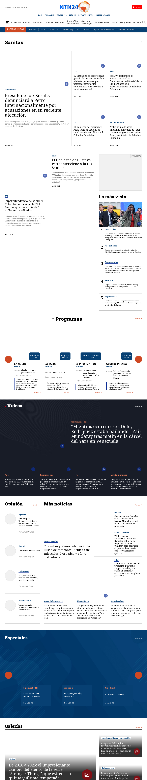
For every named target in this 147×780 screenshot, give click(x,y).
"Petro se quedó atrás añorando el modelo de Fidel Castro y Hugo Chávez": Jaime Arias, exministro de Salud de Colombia (125, 132)
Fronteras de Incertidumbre (31, 695)
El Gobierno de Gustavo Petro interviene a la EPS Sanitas (72, 164)
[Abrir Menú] (7, 22)
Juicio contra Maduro (49, 29)
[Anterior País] (140, 28)
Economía (37, 22)
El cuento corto (114, 694)
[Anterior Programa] (8, 359)
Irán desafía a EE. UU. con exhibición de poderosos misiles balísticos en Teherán (88, 387)
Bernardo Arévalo (117, 601)
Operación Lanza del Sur (104, 29)
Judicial (49, 22)
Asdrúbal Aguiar (28, 557)
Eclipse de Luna (108, 768)
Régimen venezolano (79, 422)
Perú (6, 475)
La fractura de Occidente (29, 550)
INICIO (39, 15)
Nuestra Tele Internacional (72, 22)
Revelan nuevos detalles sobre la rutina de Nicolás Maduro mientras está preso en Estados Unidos (123, 252)
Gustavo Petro (10, 90)
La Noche (20, 364)
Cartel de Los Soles (126, 29)
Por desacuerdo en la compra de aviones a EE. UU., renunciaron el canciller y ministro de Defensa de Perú (58, 386)
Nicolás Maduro (83, 29)
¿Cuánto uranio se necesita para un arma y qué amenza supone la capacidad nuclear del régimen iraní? (119, 386)
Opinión (137, 22)
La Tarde (50, 364)
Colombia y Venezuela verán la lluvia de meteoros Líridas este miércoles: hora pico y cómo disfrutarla (67, 551)
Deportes (59, 22)
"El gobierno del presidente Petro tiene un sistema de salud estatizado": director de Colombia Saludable (89, 131)
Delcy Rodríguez (111, 229)
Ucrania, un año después (73, 695)
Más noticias (58, 504)
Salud (114, 22)
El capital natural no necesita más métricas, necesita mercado (28, 577)
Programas (125, 22)
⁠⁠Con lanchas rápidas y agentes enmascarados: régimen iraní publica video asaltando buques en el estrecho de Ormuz (123, 303)
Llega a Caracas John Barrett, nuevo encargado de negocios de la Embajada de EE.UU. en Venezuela (123, 287)
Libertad (22, 546)
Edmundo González (121, 533)
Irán (77, 475)
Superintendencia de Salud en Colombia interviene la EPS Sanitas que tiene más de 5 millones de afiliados (24, 205)
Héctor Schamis (25, 601)
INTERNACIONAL (103, 15)
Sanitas (54, 156)
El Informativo (86, 364)
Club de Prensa (116, 364)
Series (12, 759)
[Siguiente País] (140, 30)
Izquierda (22, 515)
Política (26, 22)
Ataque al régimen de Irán (53, 601)
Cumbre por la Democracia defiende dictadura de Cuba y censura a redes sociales (29, 522)
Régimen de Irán (111, 297)
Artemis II (32, 29)
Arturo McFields (28, 532)
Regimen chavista (111, 262)
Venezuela (109, 280)
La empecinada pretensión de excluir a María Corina (29, 607)
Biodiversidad (24, 571)
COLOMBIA (49, 15)
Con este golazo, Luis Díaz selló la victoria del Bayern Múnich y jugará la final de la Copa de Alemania (127, 521)
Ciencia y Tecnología (86, 22)
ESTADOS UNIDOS (85, 15)
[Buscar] (144, 22)
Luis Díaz (117, 513)
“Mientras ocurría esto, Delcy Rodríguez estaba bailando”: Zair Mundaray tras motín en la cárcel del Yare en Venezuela (106, 434)
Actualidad (15, 22)
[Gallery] (73, 359)
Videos (14, 405)
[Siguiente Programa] (138, 359)
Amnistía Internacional (119, 475)
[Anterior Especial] (8, 675)
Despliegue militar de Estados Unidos (116, 738)
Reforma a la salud (117, 123)
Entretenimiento (102, 22)
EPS (75, 71)
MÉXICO (72, 15)
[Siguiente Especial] (138, 675)
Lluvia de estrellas (51, 541)
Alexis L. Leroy (27, 586)
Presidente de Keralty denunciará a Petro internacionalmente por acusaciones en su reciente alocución (33, 105)
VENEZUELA (62, 15)
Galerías (14, 726)
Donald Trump (67, 29)
